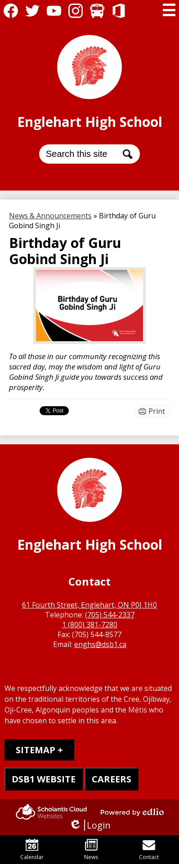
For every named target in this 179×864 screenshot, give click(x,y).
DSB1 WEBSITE (44, 779)
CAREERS (111, 779)
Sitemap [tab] (35, 750)
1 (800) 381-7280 (89, 625)
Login (90, 825)
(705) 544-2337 (109, 615)
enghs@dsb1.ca (100, 644)
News (91, 849)
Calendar (32, 849)
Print (156, 411)
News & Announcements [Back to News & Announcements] (50, 216)
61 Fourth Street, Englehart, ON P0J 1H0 (89, 605)
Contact (149, 849)
